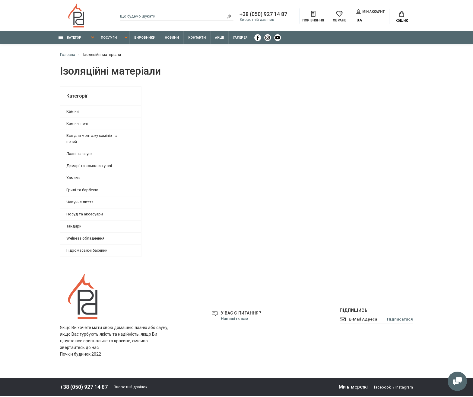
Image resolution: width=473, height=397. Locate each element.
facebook (382, 388)
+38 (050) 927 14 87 (263, 14)
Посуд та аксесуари (84, 215)
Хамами (73, 178)
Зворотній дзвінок (257, 20)
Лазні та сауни (79, 154)
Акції (219, 38)
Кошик (401, 17)
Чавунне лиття (80, 203)
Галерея (240, 38)
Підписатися (400, 320)
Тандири (73, 227)
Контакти (197, 38)
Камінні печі (77, 124)
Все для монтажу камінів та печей (91, 139)
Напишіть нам (235, 319)
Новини (172, 38)
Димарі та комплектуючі (89, 166)
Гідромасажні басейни (86, 251)
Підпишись (351, 311)
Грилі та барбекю (82, 191)
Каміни (72, 112)
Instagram (404, 388)
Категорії (71, 38)
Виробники (144, 38)
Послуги (109, 38)
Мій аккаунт (370, 12)
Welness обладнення (85, 239)
